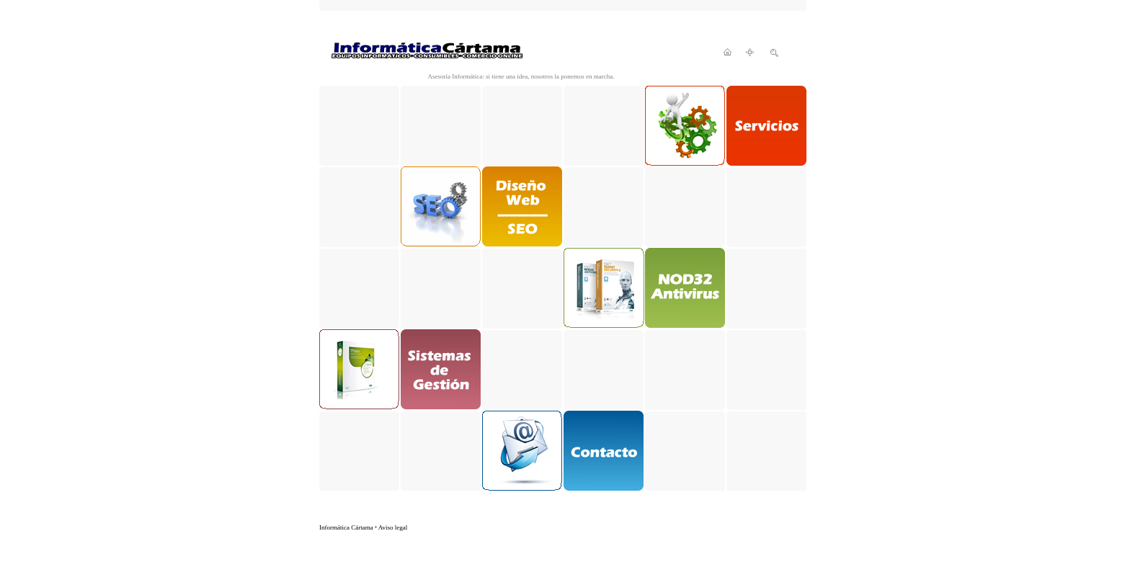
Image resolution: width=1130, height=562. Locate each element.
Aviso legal (393, 527)
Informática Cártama (346, 527)
